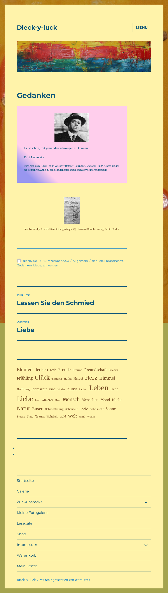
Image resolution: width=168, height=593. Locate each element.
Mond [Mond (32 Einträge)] (105, 400)
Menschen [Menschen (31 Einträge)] (90, 400)
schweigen (50, 265)
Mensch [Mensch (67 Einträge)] (71, 399)
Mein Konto (27, 566)
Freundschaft (113, 260)
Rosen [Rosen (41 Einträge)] (37, 408)
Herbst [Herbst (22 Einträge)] (78, 378)
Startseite (25, 481)
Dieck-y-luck (37, 27)
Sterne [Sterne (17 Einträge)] (21, 416)
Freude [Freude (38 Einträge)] (64, 370)
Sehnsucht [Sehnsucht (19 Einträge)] (97, 409)
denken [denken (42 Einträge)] (41, 369)
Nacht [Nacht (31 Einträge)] (117, 400)
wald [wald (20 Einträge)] (63, 416)
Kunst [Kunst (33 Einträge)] (72, 389)
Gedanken (24, 265)
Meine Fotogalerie (33, 513)
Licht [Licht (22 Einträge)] (114, 389)
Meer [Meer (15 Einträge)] (58, 400)
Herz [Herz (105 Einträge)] (91, 378)
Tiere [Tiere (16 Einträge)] (30, 416)
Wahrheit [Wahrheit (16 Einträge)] (52, 416)
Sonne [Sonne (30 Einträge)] (111, 409)
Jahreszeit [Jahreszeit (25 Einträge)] (39, 389)
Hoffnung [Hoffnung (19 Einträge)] (23, 389)
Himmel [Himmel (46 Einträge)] (107, 378)
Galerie (23, 491)
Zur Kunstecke (30, 502)
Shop (21, 534)
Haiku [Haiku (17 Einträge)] (68, 378)
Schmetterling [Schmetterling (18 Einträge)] (54, 409)
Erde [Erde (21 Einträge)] (53, 370)
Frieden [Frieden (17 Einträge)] (113, 370)
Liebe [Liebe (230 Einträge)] (25, 399)
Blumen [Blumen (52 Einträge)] (25, 369)
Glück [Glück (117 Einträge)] (42, 377)
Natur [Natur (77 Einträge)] (23, 408)
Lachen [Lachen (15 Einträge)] (83, 389)
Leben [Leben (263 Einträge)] (98, 388)
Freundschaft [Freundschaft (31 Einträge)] (95, 370)
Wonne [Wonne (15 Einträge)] (91, 416)
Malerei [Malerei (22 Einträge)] (47, 400)
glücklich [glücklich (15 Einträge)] (56, 378)
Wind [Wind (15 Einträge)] (82, 416)
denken (97, 260)
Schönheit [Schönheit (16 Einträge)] (71, 409)
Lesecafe (24, 523)
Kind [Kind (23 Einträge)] (52, 389)
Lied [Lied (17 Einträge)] (37, 400)
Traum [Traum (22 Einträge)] (40, 416)
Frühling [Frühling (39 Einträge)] (25, 378)
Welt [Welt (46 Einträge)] (72, 416)
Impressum (27, 545)
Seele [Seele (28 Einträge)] (84, 409)
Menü (142, 28)
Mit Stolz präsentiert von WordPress (65, 580)
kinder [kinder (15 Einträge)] (61, 389)
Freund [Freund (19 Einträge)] (77, 370)
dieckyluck (30, 260)
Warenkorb (27, 555)
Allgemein (80, 260)
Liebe (37, 265)
